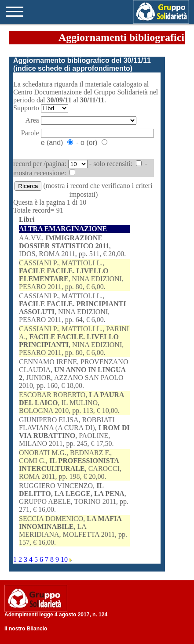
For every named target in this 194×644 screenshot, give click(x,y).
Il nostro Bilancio (25, 629)
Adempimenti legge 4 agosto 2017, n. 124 (55, 614)
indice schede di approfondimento (72, 68)
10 (65, 559)
